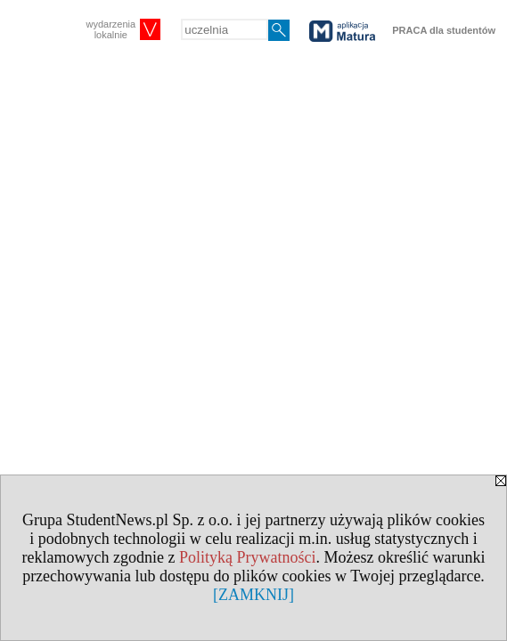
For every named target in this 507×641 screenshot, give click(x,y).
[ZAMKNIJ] (253, 595)
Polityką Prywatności (247, 557)
